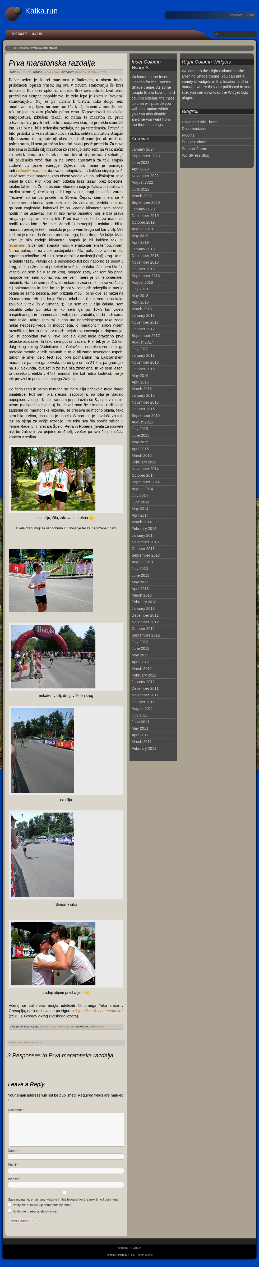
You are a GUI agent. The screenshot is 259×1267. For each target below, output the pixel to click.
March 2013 (142, 595)
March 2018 (142, 309)
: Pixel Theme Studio (140, 1255)
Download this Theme (200, 122)
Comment (16, 1110)
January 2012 (143, 682)
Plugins (188, 135)
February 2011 (144, 748)
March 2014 (142, 522)
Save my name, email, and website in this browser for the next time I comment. (63, 1199)
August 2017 (142, 342)
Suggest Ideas (194, 142)
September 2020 (146, 202)
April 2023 (140, 169)
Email (13, 1165)
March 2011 (142, 742)
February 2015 (144, 462)
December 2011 (145, 688)
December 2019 (145, 216)
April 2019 (140, 242)
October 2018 (143, 269)
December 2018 (145, 256)
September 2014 (146, 482)
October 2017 (143, 329)
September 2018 (146, 276)
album (250, 15)
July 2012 (140, 642)
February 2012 (144, 675)
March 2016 (142, 389)
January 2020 (143, 209)
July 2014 (140, 495)
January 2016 (143, 395)
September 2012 (146, 635)
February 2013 (144, 602)
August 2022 (142, 182)
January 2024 (143, 149)
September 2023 (146, 156)
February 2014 (144, 528)
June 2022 (140, 189)
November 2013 (145, 542)
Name (13, 1151)
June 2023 (140, 162)
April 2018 (140, 302)
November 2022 (145, 176)
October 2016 (143, 369)
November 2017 (145, 322)
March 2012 (142, 668)
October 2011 (143, 702)
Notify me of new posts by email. (35, 1211)
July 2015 (140, 429)
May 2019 (140, 236)
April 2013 (140, 589)
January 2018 (143, 315)
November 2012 (145, 622)
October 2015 (143, 409)
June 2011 (140, 722)
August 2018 (142, 282)
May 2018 (140, 296)
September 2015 (146, 415)
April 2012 (140, 662)
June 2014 (140, 502)
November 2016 (145, 362)
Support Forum (194, 149)
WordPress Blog (195, 155)
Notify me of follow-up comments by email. (42, 1205)
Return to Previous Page (25, 1042)
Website (13, 1179)
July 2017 (140, 349)
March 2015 (142, 455)
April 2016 (140, 382)
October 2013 (143, 549)
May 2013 (140, 582)
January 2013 (143, 608)
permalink (96, 1026)
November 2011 (145, 695)
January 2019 (143, 249)
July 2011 (140, 715)
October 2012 (143, 628)
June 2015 (140, 435)
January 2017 (143, 355)
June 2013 (140, 575)
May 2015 (140, 442)
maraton (24, 48)
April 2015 (140, 449)
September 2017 (146, 335)
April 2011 (140, 735)
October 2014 (143, 475)
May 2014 (140, 509)
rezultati (236, 15)
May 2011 (140, 728)
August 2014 (142, 489)
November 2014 (145, 469)
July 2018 (140, 289)
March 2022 (142, 196)
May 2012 (140, 655)
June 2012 (140, 648)
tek (104, 72)
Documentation (194, 129)
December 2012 (145, 615)
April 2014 (140, 515)
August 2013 (142, 562)
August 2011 (142, 708)
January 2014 (143, 535)
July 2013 (140, 568)
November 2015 (145, 402)
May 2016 (140, 375)
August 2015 (142, 422)
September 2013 (146, 555)
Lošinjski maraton (31, 171)
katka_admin (51, 72)
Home (15, 48)
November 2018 (145, 262)
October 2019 (143, 222)
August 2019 (142, 229)
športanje (94, 72)
